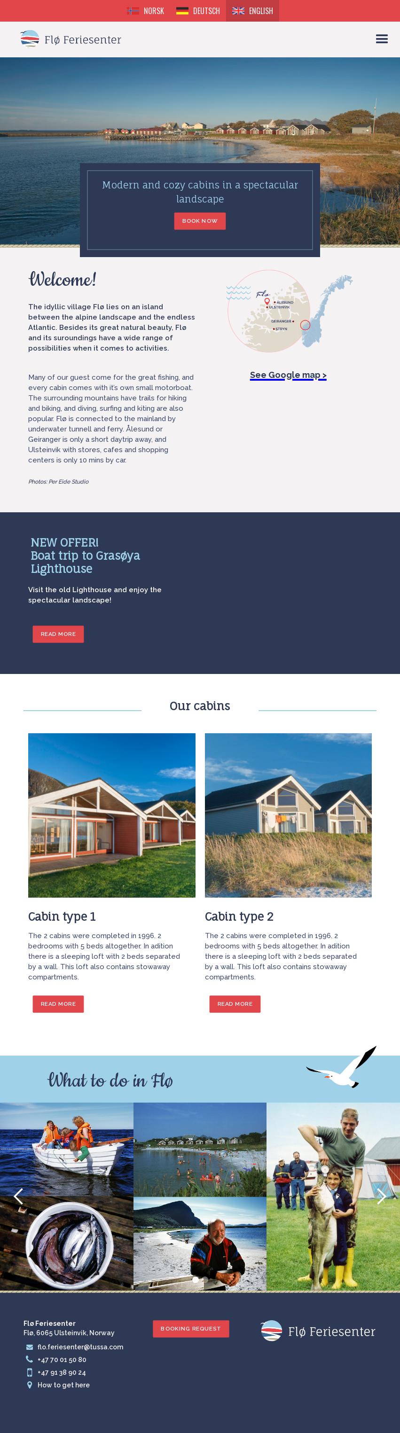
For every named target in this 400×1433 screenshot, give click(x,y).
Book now (200, 221)
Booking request (191, 1328)
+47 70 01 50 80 (62, 1359)
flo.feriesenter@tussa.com (80, 1347)
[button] (382, 39)
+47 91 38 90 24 (62, 1372)
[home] (70, 35)
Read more (58, 1004)
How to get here (64, 1385)
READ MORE (58, 634)
